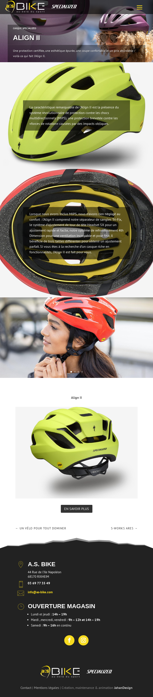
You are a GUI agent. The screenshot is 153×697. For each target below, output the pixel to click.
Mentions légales (46, 687)
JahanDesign (123, 687)
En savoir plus (76, 509)
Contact (25, 687)
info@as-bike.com (40, 592)
